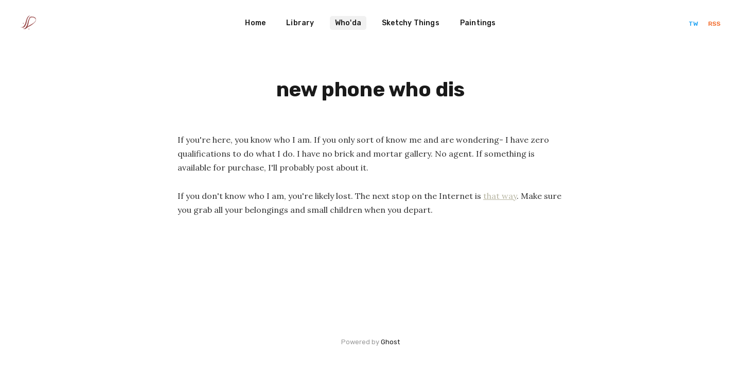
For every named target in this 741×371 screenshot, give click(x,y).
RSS (714, 23)
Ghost (390, 342)
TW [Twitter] (694, 23)
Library (300, 23)
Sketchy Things (410, 23)
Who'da (348, 23)
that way (500, 196)
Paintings (478, 23)
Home (255, 23)
